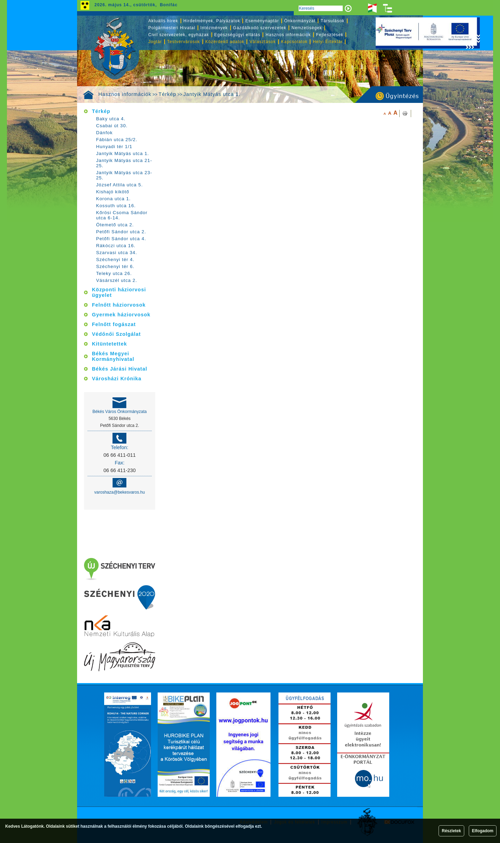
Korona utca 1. (113, 198)
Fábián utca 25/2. (117, 139)
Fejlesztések (329, 34)
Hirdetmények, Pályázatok (211, 20)
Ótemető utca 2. (115, 224)
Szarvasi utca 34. (116, 252)
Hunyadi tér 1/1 (114, 146)
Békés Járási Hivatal (119, 369)
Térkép (167, 94)
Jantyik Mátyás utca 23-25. (124, 175)
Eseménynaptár (262, 20)
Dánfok (104, 132)
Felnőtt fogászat (114, 324)
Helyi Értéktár (328, 41)
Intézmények (214, 27)
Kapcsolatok (294, 41)
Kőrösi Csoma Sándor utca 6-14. (122, 215)
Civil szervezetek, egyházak (178, 34)
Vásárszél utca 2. (116, 280)
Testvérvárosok (183, 41)
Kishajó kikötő (112, 191)
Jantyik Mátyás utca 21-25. (124, 163)
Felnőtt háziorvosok (119, 305)
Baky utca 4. (111, 118)
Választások (263, 41)
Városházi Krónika (117, 378)
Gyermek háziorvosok (121, 314)
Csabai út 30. (112, 125)
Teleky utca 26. (114, 273)
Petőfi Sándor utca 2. (121, 231)
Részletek (451, 830)
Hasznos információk (124, 94)
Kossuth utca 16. (116, 205)
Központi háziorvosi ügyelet (119, 292)
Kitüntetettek (109, 344)
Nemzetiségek (307, 27)
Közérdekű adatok (224, 41)
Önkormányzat (299, 20)
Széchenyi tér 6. (115, 266)
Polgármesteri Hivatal (171, 27)
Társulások (333, 20)
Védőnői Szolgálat (116, 334)
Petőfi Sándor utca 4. (121, 238)
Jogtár (155, 41)
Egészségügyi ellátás (237, 34)
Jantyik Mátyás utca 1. (211, 94)
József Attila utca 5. (119, 184)
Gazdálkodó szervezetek (259, 27)
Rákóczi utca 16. (116, 245)
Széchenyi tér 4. (115, 259)
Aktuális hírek (163, 20)
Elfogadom (482, 830)
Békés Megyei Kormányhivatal (113, 356)
